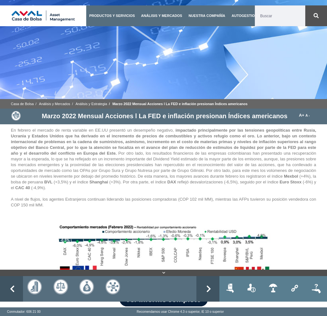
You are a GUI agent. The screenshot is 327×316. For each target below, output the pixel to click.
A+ (302, 115)
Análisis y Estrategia (91, 104)
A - (308, 115)
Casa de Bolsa (22, 104)
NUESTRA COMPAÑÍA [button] (206, 16)
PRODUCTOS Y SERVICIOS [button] (112, 16)
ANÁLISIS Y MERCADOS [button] (161, 16)
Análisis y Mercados (54, 104)
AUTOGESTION (244, 16)
